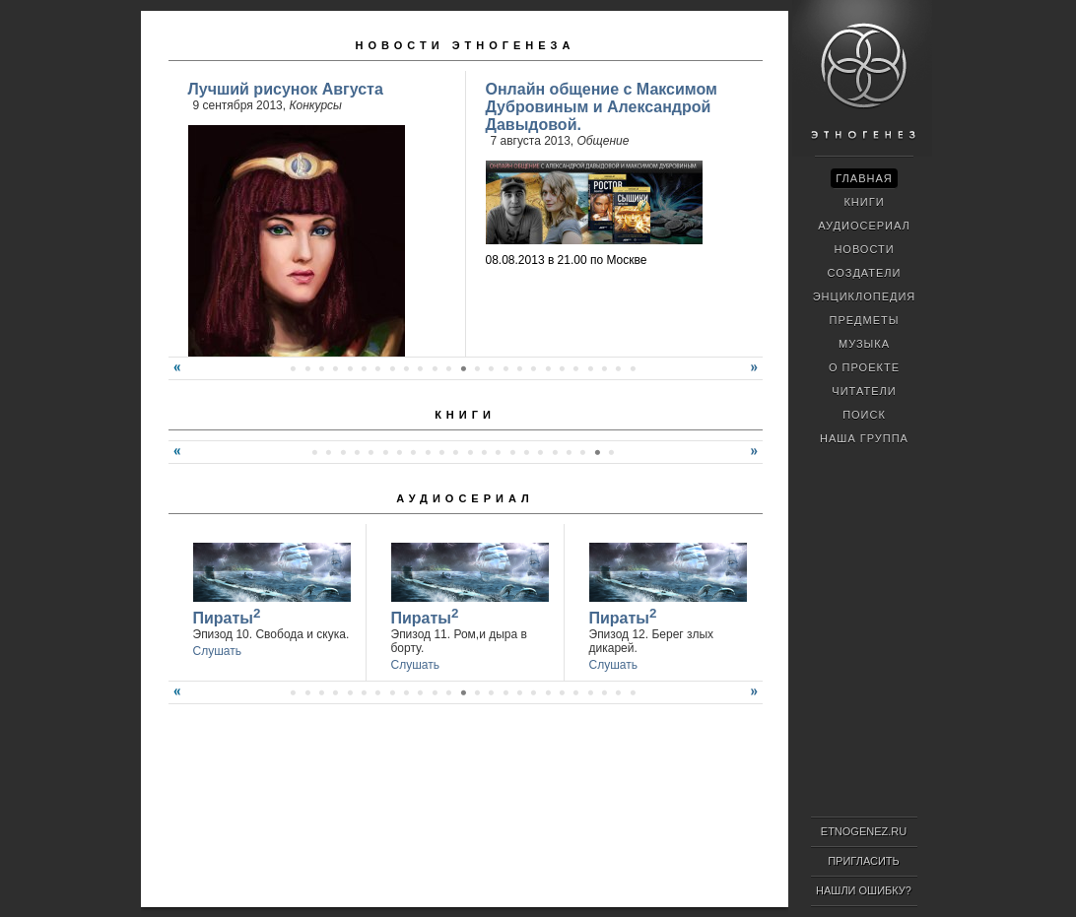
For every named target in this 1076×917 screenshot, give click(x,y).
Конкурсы (315, 105)
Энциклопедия (864, 296)
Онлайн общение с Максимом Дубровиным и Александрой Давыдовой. (601, 107)
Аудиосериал (464, 498)
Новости (864, 249)
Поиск (864, 415)
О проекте (864, 367)
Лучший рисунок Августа (285, 89)
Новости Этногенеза (465, 45)
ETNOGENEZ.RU (864, 831)
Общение (603, 141)
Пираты (227, 616)
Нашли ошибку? (863, 890)
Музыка (864, 344)
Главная (864, 178)
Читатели (864, 391)
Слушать (217, 651)
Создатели (864, 273)
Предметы (865, 320)
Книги (465, 415)
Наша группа (864, 438)
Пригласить (864, 861)
